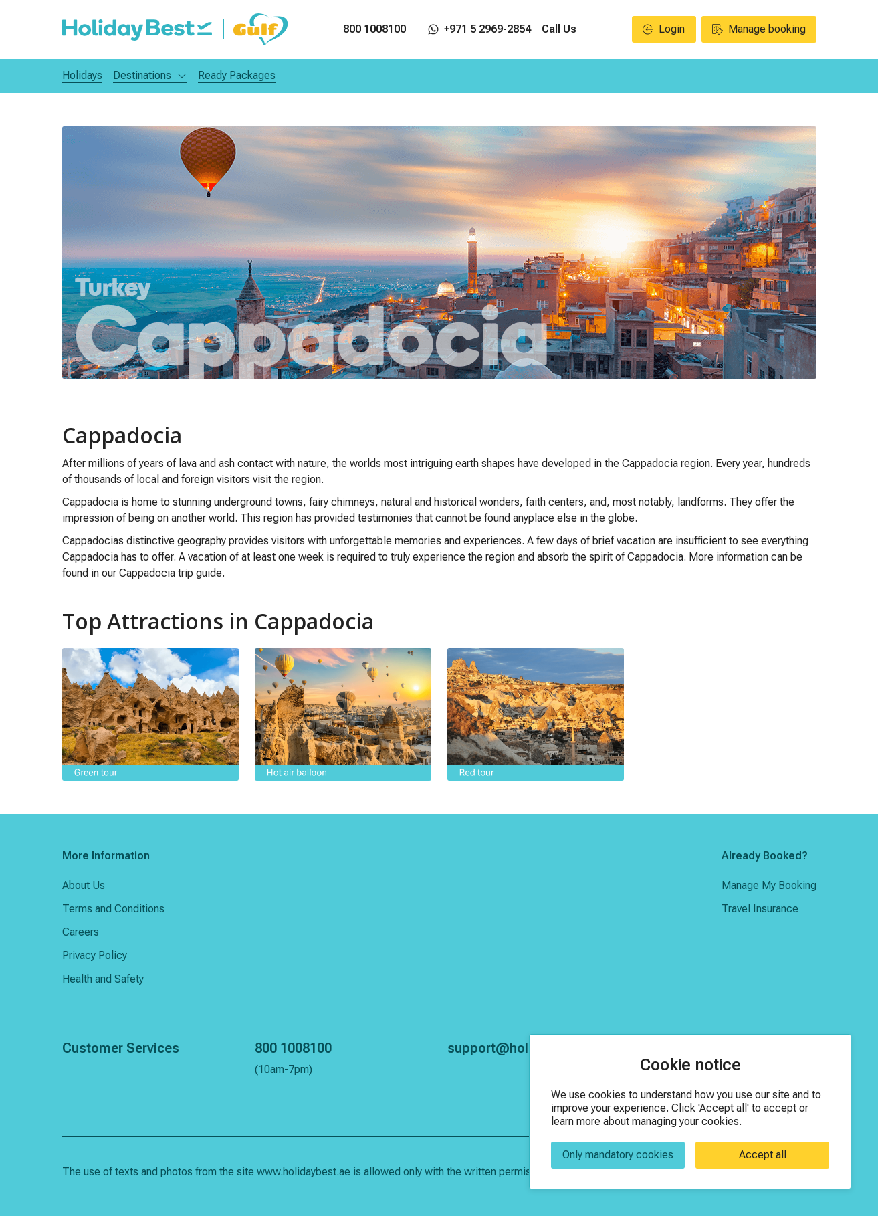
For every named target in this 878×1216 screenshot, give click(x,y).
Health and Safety (103, 979)
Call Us (559, 29)
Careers (80, 932)
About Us (83, 885)
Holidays (82, 75)
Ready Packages (237, 75)
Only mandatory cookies (617, 1154)
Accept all (762, 1154)
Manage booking (759, 29)
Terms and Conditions (113, 908)
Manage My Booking (769, 885)
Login (664, 29)
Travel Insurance (760, 908)
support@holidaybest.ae (523, 1048)
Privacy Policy (94, 955)
